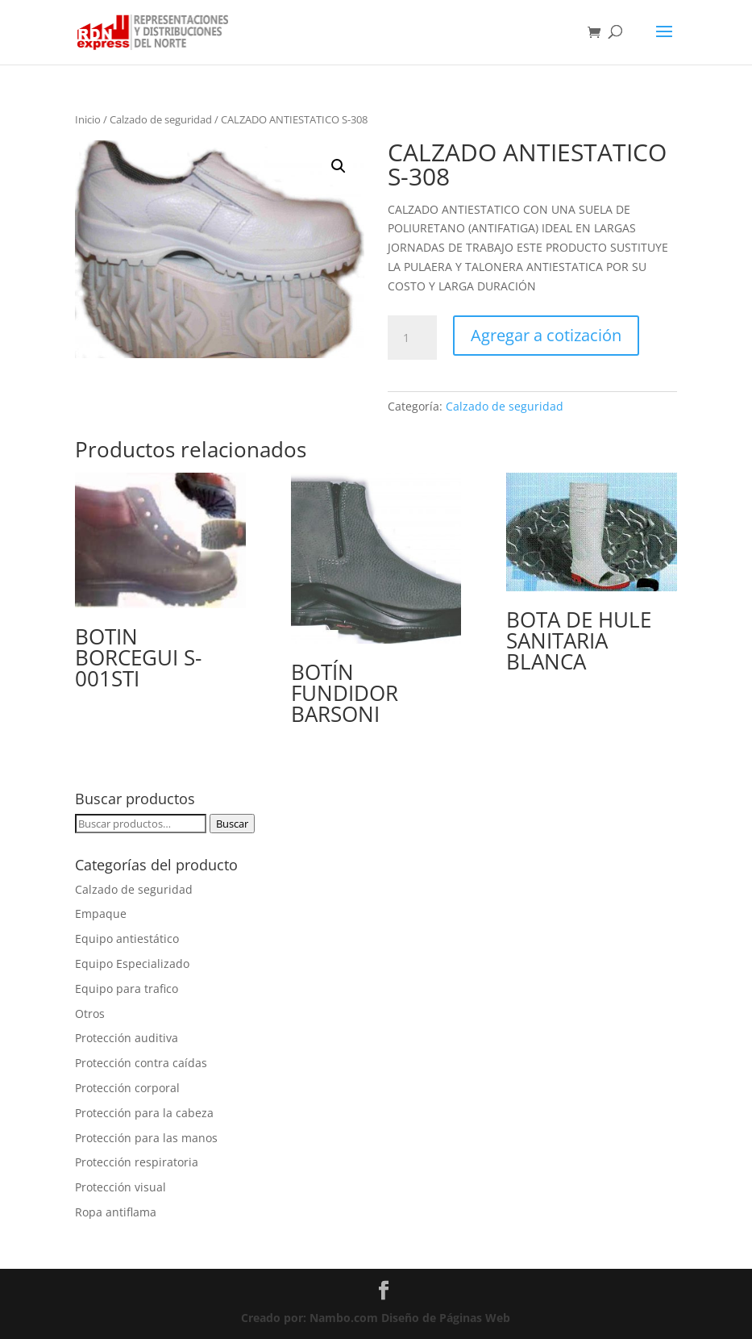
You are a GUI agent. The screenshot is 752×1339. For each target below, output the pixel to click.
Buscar (232, 823)
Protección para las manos (146, 1137)
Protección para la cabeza (144, 1112)
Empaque (101, 913)
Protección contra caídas (141, 1062)
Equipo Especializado (132, 963)
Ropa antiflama (115, 1212)
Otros (90, 1013)
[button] (338, 166)
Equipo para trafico (126, 988)
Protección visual (120, 1187)
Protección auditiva (126, 1037)
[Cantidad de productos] (412, 338)
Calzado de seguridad (161, 119)
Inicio (88, 119)
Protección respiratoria (136, 1162)
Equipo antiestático (127, 938)
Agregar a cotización (546, 335)
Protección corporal (127, 1087)
